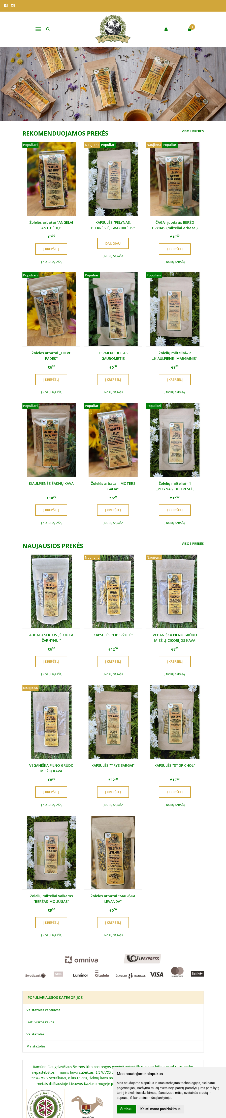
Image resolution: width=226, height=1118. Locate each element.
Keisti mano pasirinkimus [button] (160, 1109)
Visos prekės (193, 131)
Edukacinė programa (102, 1090)
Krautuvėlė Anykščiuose (60, 1090)
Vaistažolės (35, 971)
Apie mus (27, 1090)
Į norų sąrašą (51, 262)
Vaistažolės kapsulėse (43, 947)
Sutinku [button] (126, 1109)
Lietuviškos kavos (40, 959)
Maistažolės (35, 983)
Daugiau (113, 243)
